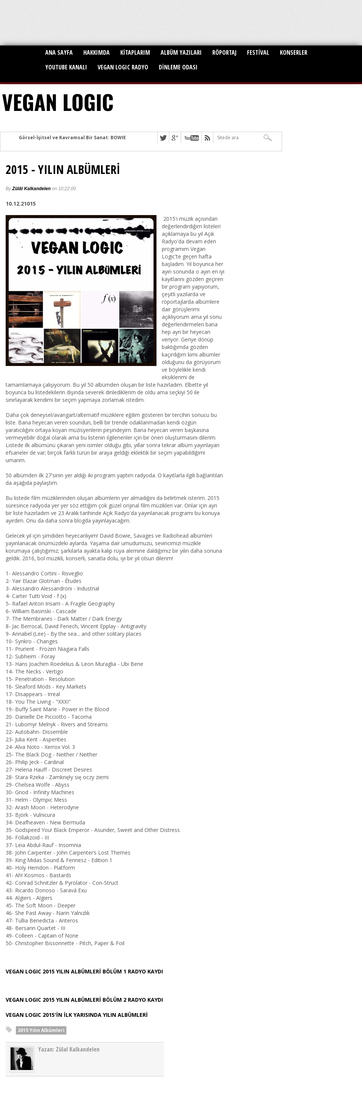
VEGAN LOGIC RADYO (123, 67)
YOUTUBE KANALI (66, 67)
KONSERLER (293, 52)
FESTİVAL (258, 52)
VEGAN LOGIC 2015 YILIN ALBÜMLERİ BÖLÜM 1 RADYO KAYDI (84, 971)
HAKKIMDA (96, 52)
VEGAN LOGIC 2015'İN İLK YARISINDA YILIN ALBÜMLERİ (77, 1014)
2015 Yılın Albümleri (41, 1030)
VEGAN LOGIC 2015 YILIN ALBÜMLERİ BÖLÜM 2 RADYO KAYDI (84, 999)
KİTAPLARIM (135, 52)
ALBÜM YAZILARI (181, 52)
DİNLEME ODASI (178, 67)
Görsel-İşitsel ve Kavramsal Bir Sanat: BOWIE (72, 137)
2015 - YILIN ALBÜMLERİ (63, 169)
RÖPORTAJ (224, 52)
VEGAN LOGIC (58, 101)
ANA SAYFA (59, 52)
